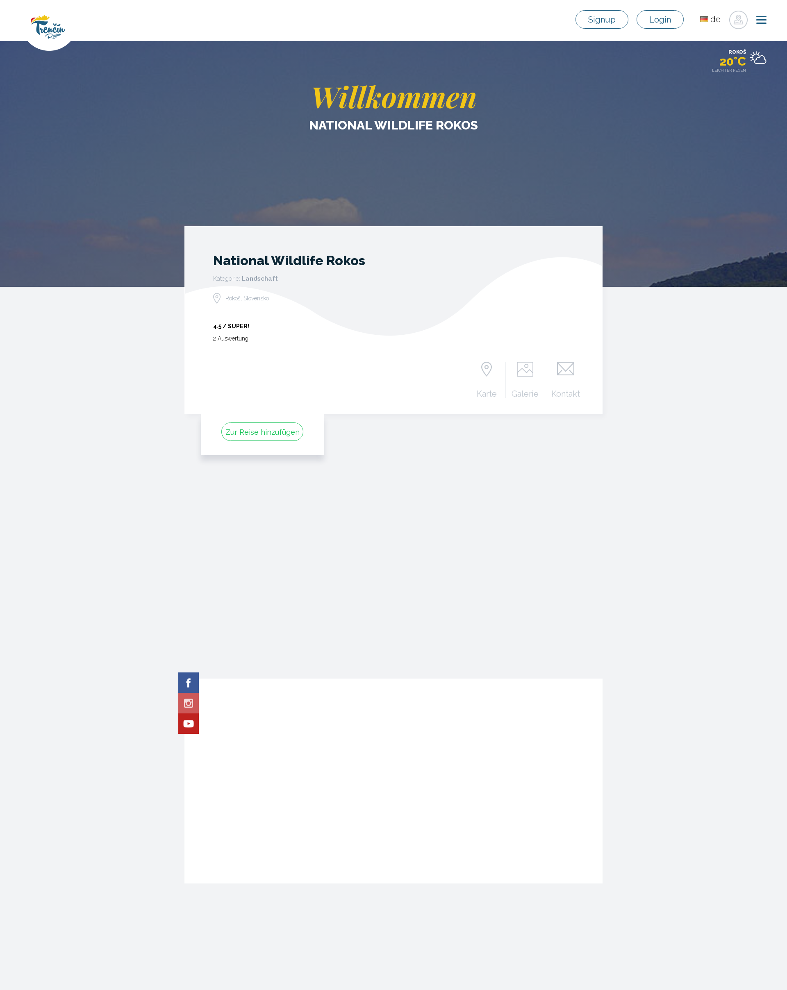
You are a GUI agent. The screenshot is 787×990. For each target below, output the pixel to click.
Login (660, 20)
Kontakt (565, 393)
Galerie (525, 393)
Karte (487, 393)
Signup (603, 20)
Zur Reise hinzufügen (262, 432)
